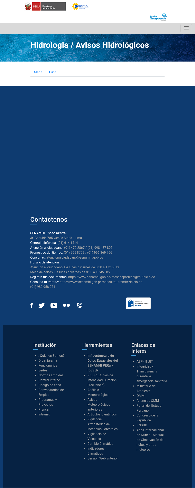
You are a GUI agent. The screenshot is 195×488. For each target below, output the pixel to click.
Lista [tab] (52, 72)
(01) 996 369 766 (99, 253)
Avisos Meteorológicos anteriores (98, 405)
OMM (141, 396)
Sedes (42, 371)
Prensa (43, 410)
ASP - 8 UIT (145, 362)
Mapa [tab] (38, 72)
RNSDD (142, 425)
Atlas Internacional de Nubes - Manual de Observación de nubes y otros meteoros (150, 440)
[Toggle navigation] (186, 28)
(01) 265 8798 (74, 253)
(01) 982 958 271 (42, 287)
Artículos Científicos (102, 415)
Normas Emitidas (51, 376)
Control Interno (49, 380)
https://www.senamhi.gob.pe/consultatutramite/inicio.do (101, 282)
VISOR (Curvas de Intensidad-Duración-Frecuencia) (102, 380)
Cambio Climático (100, 444)
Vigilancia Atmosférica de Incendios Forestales (102, 424)
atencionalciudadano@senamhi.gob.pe (74, 258)
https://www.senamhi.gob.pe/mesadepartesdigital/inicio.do (111, 277)
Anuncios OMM (148, 401)
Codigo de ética (49, 385)
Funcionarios (47, 366)
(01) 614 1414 (67, 243)
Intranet (44, 415)
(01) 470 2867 (74, 248)
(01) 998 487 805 (99, 248)
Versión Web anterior (102, 459)
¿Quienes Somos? (51, 356)
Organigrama (47, 361)
